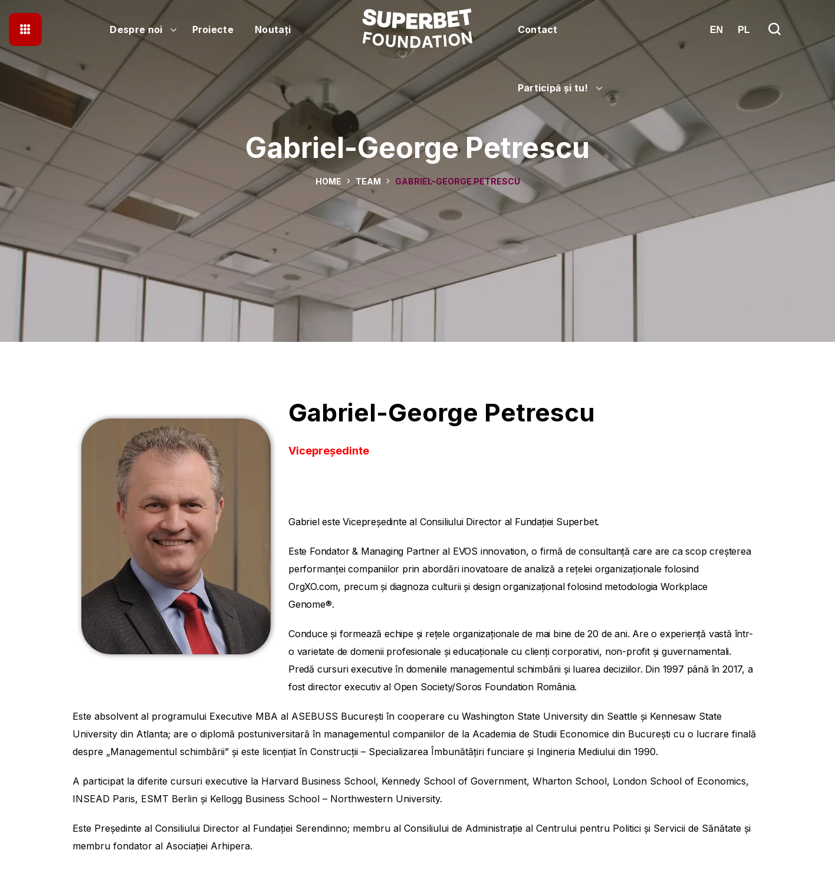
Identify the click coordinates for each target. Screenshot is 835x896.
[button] (774, 29)
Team (368, 181)
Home (328, 181)
